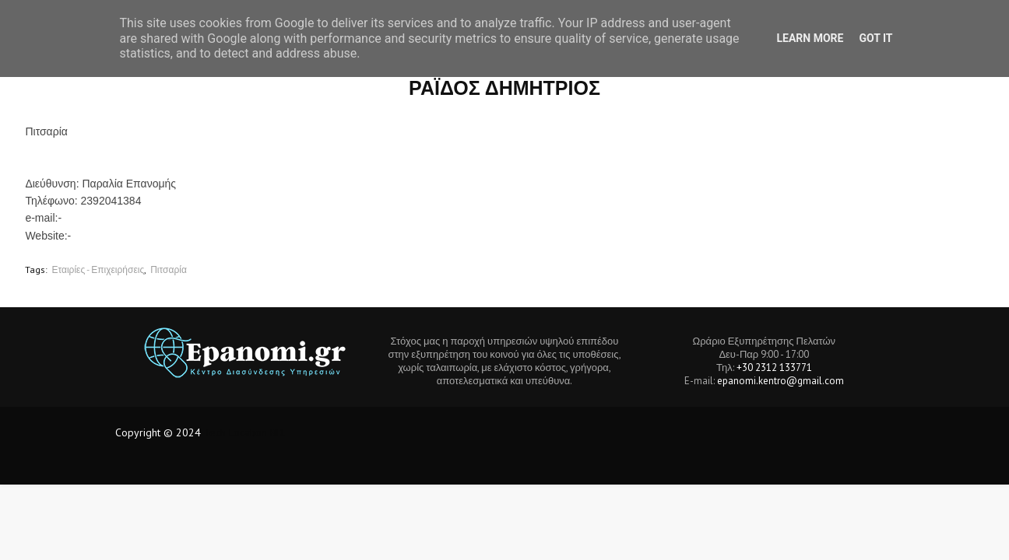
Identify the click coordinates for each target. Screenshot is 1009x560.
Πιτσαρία (168, 269)
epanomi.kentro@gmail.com (780, 380)
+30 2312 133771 (774, 367)
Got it (875, 38)
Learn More (809, 38)
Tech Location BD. (245, 432)
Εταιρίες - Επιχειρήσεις (97, 269)
